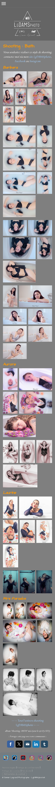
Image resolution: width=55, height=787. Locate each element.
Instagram (34, 61)
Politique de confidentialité (28, 767)
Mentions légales (9, 767)
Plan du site (26, 771)
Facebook (20, 61)
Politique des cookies (11, 771)
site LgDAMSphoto (40, 57)
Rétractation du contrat (14, 774)
